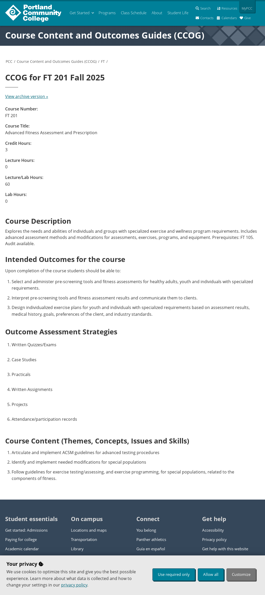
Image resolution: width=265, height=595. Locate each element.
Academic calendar (22, 548)
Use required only (174, 574)
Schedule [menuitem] (133, 12)
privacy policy (74, 585)
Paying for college (21, 539)
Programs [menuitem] (107, 12)
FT (103, 61)
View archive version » (26, 96)
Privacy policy (214, 539)
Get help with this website (225, 548)
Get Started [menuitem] (80, 12)
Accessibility (213, 530)
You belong (146, 530)
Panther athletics (151, 539)
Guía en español (150, 548)
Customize (241, 574)
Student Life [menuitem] (177, 12)
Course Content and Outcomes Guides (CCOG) (104, 35)
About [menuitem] (157, 12)
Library (77, 548)
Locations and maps (89, 530)
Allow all (210, 574)
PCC (9, 61)
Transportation (84, 539)
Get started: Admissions (26, 530)
